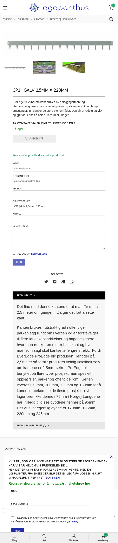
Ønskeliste (34, 138)
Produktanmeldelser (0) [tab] (31, 425)
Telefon (59, 192)
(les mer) (72, 521)
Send (19, 262)
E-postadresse (59, 179)
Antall (59, 217)
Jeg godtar (30, 253)
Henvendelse (59, 237)
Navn (59, 167)
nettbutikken (49, 477)
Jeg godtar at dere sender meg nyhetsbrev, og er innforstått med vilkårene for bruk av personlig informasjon (53, 519)
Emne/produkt (59, 204)
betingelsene (39, 253)
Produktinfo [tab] (24, 295)
